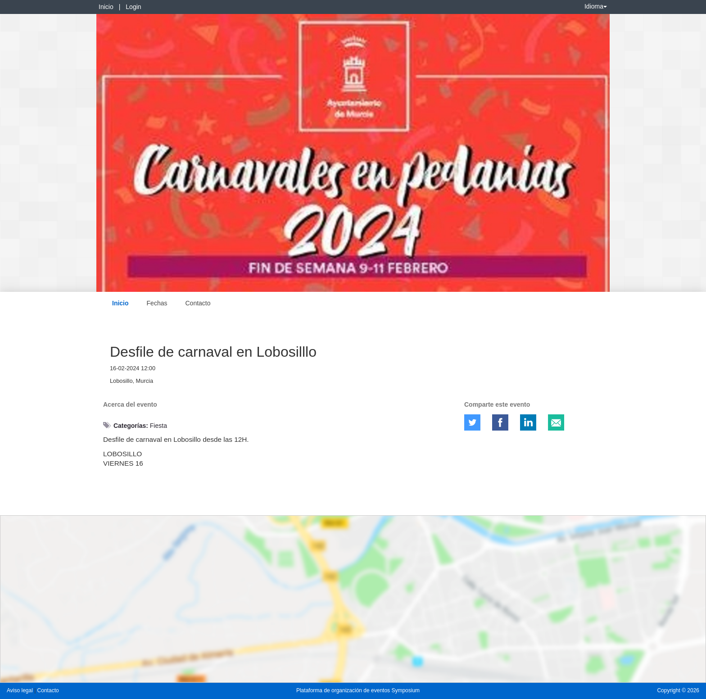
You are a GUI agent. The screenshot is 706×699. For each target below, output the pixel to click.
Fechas (157, 303)
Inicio (106, 6)
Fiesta (158, 425)
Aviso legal (20, 690)
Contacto (197, 303)
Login (133, 6)
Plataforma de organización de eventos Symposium (358, 690)
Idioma (595, 6)
